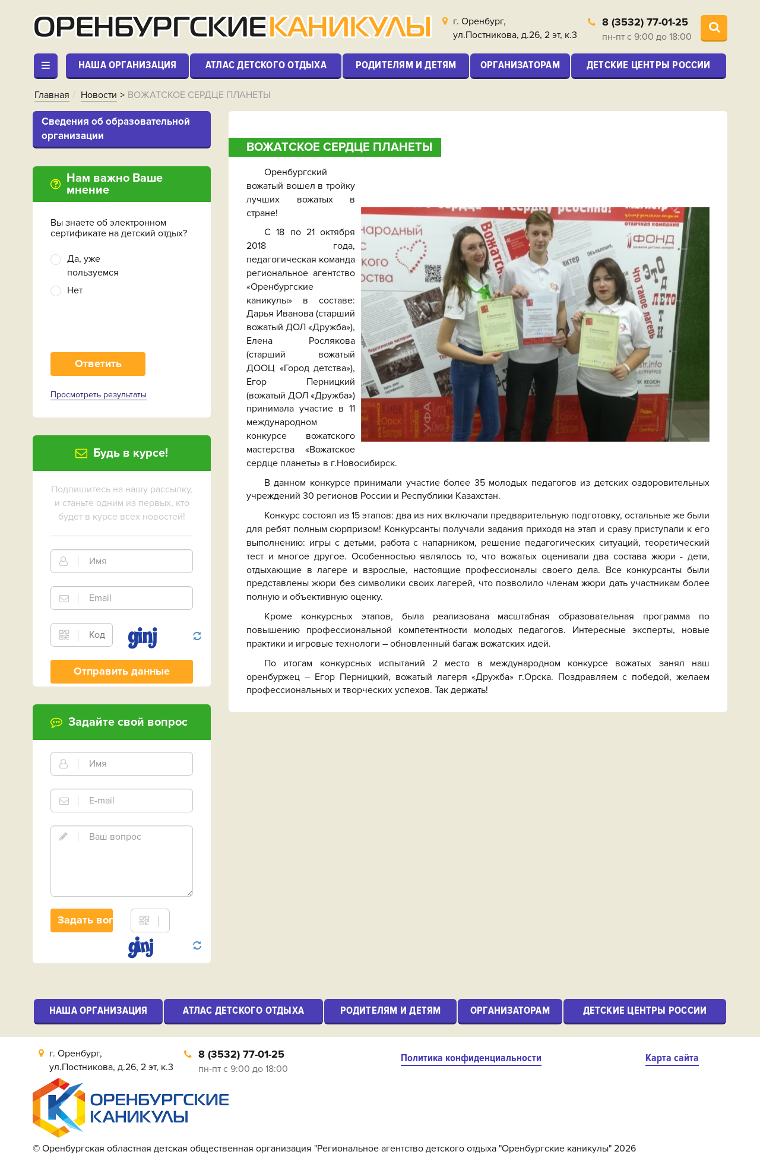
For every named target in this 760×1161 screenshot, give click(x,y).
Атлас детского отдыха (266, 64)
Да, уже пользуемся (93, 266)
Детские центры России (649, 64)
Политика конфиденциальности (471, 1058)
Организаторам (520, 64)
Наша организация (127, 64)
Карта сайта (672, 1058)
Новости (99, 95)
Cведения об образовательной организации (116, 128)
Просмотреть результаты (98, 395)
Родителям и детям (406, 64)
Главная (51, 95)
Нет (75, 290)
